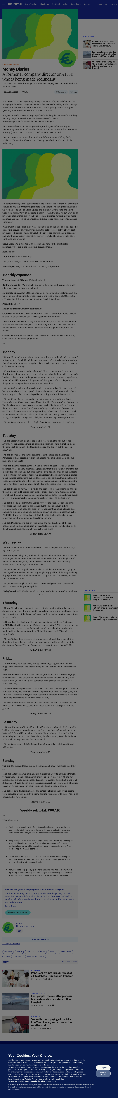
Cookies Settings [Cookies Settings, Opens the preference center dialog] (103, 1073)
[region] (59, 1071)
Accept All (103, 1068)
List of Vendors (14, 1090)
